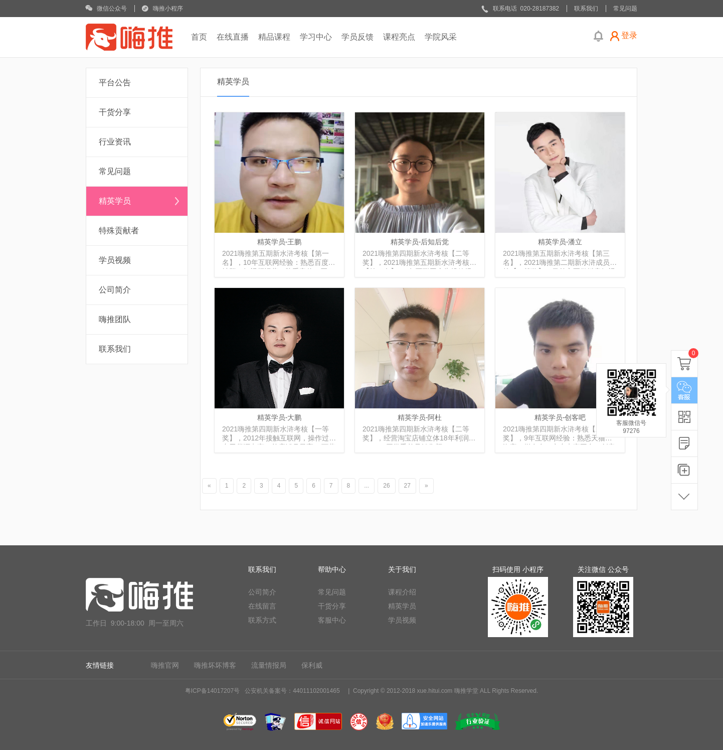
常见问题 (115, 171)
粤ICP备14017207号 (212, 690)
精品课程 (274, 37)
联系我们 (115, 349)
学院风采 (441, 37)
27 (407, 485)
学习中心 (316, 37)
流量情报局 (268, 665)
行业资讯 (115, 141)
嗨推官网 (165, 665)
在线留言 (262, 606)
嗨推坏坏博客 (215, 665)
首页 (199, 37)
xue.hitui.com (435, 690)
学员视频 (115, 260)
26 (386, 485)
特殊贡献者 (119, 230)
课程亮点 (399, 37)
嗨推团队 (115, 319)
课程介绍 (402, 592)
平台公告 (115, 82)
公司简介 (115, 289)
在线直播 (233, 37)
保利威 (311, 665)
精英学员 (115, 201)
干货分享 (115, 112)
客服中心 (332, 620)
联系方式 (262, 620)
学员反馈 (357, 37)
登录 (629, 35)
